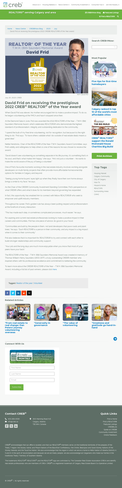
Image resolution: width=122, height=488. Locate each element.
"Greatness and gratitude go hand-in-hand (104, 325)
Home (9, 29)
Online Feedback (110, 435)
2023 (48, 29)
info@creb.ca (13, 422)
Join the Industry (112, 5)
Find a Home (112, 419)
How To (97, 182)
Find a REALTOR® (107, 16)
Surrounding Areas (101, 191)
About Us (36, 5)
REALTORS (98, 188)
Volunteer (38, 283)
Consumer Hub (98, 5)
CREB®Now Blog (93, 13)
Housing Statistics (49, 5)
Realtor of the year (24, 283)
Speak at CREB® (110, 430)
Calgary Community (102, 176)
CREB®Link (112, 427)
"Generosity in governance (42, 324)
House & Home (100, 185)
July (55, 29)
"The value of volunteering (70, 324)
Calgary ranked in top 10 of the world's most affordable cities (104, 112)
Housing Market (100, 173)
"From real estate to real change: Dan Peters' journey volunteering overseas (16, 328)
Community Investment (80, 5)
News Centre (63, 5)
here (55, 269)
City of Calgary (100, 179)
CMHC (96, 194)
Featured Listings (111, 13)
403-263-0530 (14, 419)
